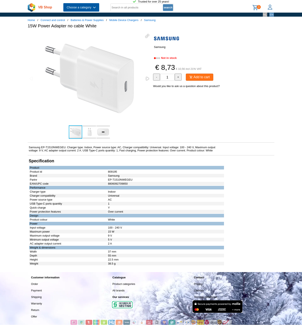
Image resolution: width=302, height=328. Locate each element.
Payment (36, 290)
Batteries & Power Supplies (87, 20)
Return (35, 310)
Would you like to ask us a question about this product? (186, 86)
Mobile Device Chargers (123, 20)
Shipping (36, 297)
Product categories (123, 284)
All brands (118, 290)
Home (31, 20)
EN (271, 14)
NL (265, 14)
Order (34, 284)
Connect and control (53, 20)
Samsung (150, 20)
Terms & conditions (205, 297)
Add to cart (199, 77)
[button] (147, 36)
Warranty (36, 303)
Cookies (199, 290)
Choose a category (81, 7)
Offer (34, 316)
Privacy (198, 284)
